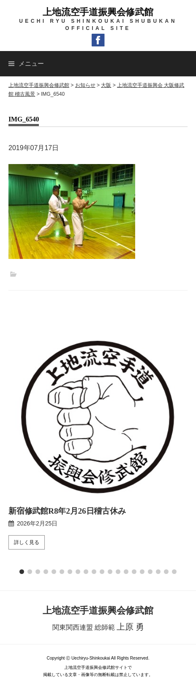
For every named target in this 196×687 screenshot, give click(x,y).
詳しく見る (26, 542)
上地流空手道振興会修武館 (98, 12)
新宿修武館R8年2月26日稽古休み (67, 510)
